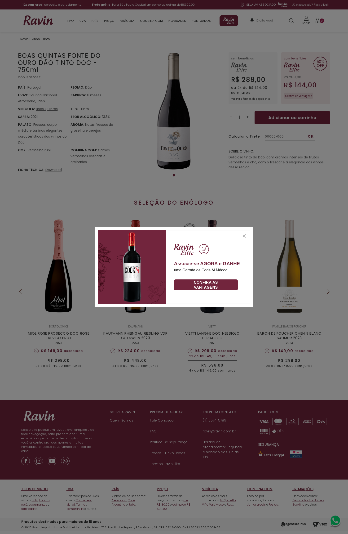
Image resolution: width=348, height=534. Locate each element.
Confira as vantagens (206, 284)
